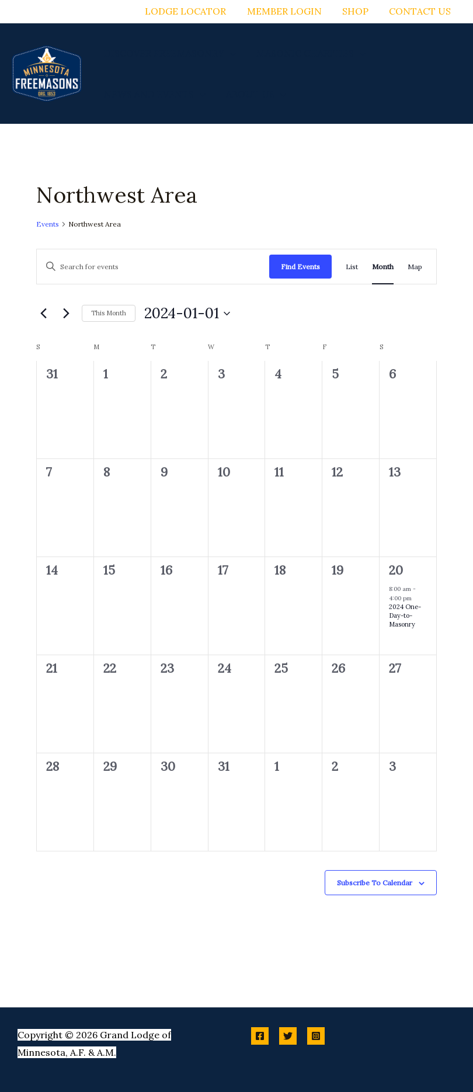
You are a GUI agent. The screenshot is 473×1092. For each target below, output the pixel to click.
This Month (108, 313)
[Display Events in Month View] (383, 266)
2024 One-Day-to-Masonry (405, 615)
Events (47, 224)
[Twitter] (288, 1036)
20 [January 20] (396, 570)
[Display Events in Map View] (415, 266)
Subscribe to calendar (374, 882)
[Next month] (66, 314)
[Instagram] (316, 1036)
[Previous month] (43, 314)
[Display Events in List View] (352, 266)
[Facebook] (260, 1036)
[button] (229, 53)
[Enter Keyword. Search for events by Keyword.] (153, 266)
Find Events (300, 266)
